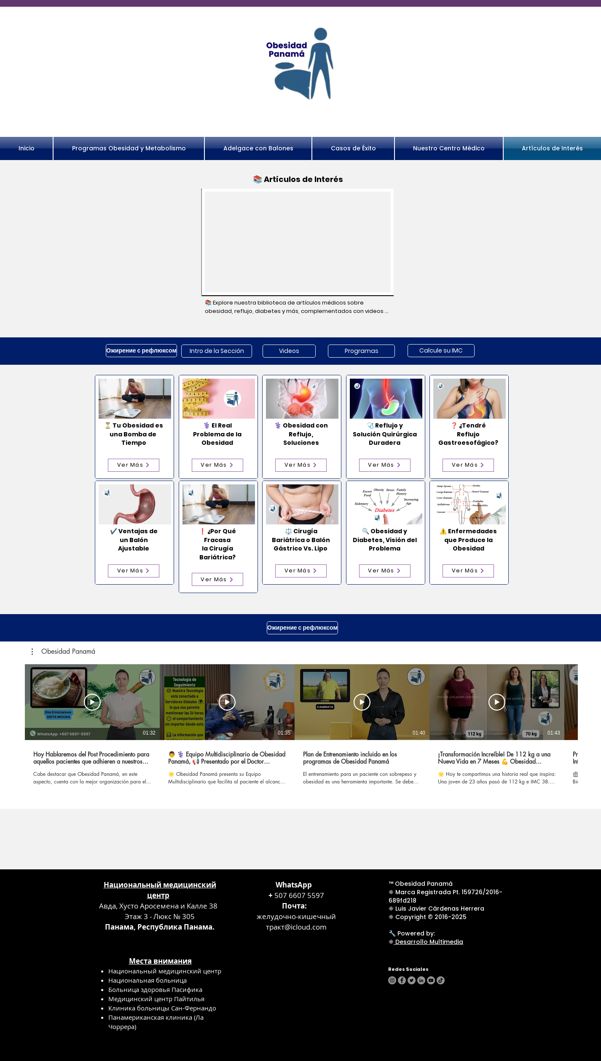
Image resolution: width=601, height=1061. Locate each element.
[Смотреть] (92, 702)
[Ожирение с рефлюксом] (141, 350)
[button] (63, 651)
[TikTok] (441, 980)
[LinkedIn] (421, 980)
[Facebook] (402, 980)
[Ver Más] (133, 465)
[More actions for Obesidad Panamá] (63, 651)
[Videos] (289, 351)
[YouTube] (431, 980)
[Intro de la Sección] (216, 351)
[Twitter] (412, 980)
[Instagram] (392, 980)
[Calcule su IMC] (441, 350)
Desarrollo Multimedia (428, 942)
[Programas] (361, 351)
